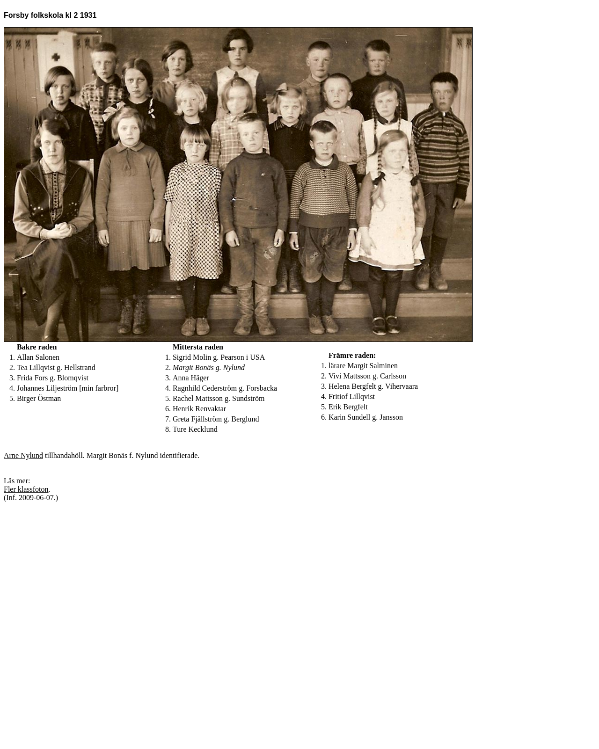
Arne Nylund (23, 455)
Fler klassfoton (26, 489)
